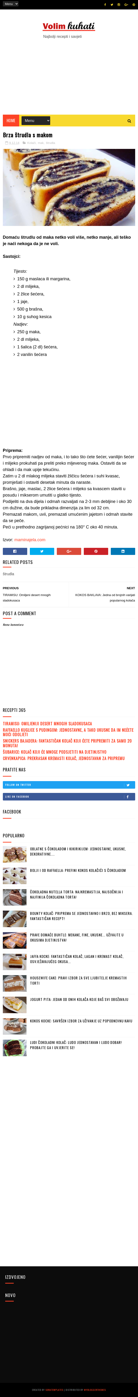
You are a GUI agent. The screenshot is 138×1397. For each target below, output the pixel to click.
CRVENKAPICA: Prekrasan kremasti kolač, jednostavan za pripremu (64, 758)
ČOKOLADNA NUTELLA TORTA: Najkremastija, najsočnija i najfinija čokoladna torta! (76, 894)
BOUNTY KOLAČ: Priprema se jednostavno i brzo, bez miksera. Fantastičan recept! (81, 916)
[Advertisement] (69, 74)
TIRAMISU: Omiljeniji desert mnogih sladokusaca (47, 724)
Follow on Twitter (70, 785)
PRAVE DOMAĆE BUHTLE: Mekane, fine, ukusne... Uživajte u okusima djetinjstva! (77, 937)
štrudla (50, 143)
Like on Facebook (70, 797)
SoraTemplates (54, 1390)
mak (41, 143)
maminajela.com (29, 539)
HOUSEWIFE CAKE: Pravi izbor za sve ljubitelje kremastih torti (78, 980)
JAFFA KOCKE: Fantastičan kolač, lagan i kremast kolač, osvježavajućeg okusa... (77, 959)
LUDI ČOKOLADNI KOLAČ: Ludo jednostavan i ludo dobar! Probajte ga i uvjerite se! (76, 1045)
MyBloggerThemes (95, 1390)
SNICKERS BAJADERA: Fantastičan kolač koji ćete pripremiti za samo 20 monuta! (67, 743)
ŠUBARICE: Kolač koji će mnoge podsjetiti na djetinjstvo (55, 752)
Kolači (31, 143)
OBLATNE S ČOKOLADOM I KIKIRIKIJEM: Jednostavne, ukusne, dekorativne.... (78, 851)
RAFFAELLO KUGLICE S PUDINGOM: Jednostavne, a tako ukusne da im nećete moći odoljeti (68, 732)
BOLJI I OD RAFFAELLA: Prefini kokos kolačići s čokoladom (78, 870)
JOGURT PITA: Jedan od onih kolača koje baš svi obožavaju (79, 999)
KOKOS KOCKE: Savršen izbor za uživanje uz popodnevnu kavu (81, 1020)
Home (11, 120)
